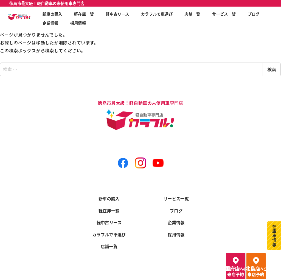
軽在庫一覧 (109, 209)
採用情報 (176, 233)
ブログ (176, 209)
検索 (271, 69)
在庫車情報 (274, 235)
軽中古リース (109, 221)
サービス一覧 (176, 196)
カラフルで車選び (109, 233)
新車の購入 (109, 196)
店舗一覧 (109, 246)
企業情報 (176, 221)
